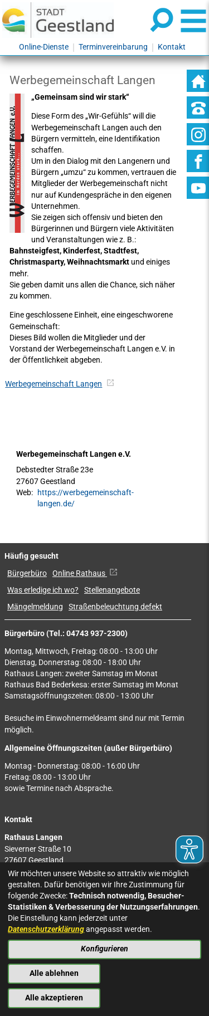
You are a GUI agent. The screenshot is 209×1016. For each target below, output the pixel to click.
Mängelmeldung (35, 607)
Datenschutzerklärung (46, 929)
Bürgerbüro (27, 573)
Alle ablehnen (54, 973)
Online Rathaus (85, 573)
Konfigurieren (104, 949)
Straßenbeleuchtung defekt (115, 607)
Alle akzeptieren (54, 998)
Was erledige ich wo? (43, 590)
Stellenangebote (112, 590)
